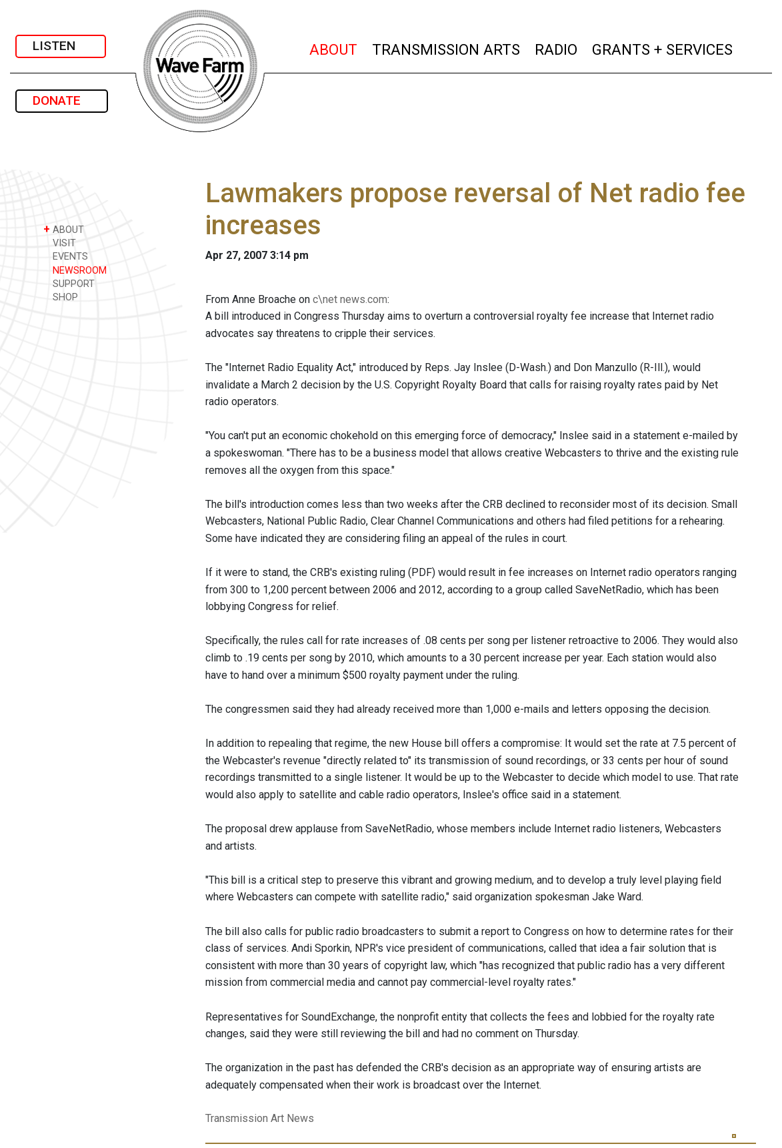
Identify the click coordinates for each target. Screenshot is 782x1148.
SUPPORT (69, 283)
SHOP (60, 296)
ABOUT (334, 47)
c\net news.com (350, 299)
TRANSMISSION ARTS (446, 47)
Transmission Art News (259, 1118)
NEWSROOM (75, 270)
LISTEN (61, 45)
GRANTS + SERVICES (663, 47)
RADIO (557, 47)
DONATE (62, 100)
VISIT (59, 242)
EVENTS (65, 256)
